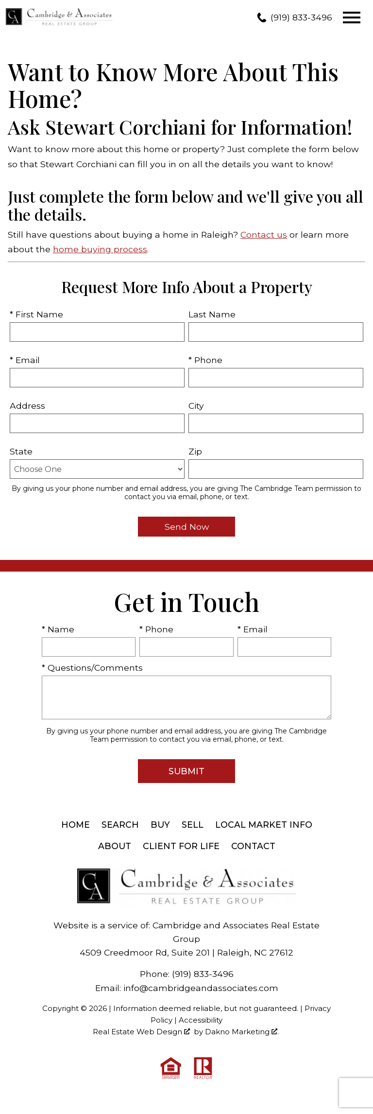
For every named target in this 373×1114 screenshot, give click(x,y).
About (114, 846)
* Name (58, 629)
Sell (192, 824)
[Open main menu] (351, 17)
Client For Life (181, 846)
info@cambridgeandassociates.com (200, 988)
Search (120, 824)
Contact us (263, 234)
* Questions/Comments (92, 667)
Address (27, 405)
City (196, 405)
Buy (160, 824)
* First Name (36, 314)
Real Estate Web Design (141, 1031)
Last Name (212, 314)
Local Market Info (263, 824)
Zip (195, 451)
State (21, 451)
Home (75, 824)
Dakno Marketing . (242, 1031)
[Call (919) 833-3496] (294, 17)
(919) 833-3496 (203, 974)
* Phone (205, 360)
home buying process (100, 249)
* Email (25, 360)
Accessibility (200, 1020)
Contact (253, 846)
